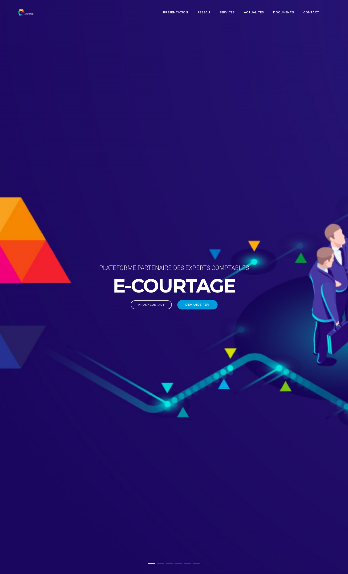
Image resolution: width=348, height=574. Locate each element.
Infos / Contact (151, 102)
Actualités (254, 8)
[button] (151, 563)
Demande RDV (197, 102)
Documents (283, 8)
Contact (311, 8)
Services (227, 8)
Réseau (204, 8)
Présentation (175, 8)
